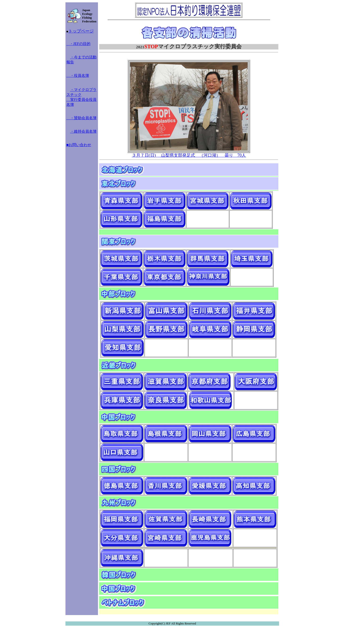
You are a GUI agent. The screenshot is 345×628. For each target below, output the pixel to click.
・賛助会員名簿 (81, 118)
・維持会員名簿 (83, 131)
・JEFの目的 (78, 44)
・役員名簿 (77, 76)
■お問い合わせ (78, 145)
